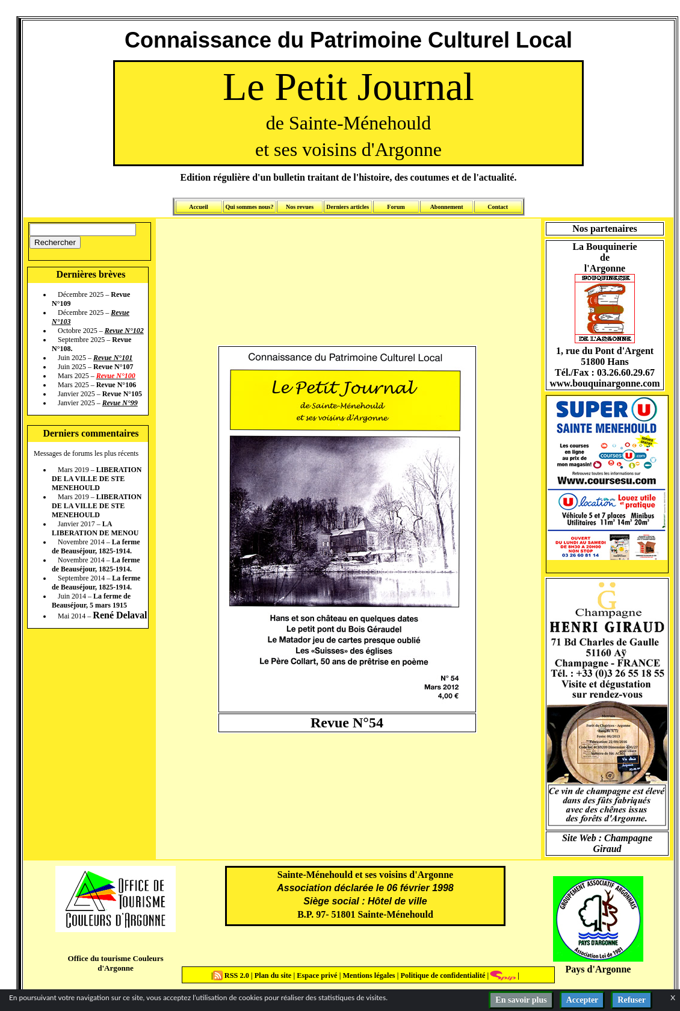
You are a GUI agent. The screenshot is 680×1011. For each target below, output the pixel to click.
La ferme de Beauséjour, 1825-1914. (96, 546)
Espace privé (316, 975)
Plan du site (274, 975)
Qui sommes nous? (249, 207)
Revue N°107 (113, 366)
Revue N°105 (122, 394)
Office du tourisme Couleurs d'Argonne (115, 963)
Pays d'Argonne (598, 969)
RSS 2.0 (232, 975)
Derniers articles (347, 207)
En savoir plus (520, 999)
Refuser (631, 999)
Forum (395, 207)
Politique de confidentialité (441, 975)
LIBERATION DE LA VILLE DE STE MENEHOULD (96, 478)
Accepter (582, 999)
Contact (497, 207)
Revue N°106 (116, 385)
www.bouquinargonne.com (604, 383)
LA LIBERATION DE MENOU (95, 528)
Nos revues (300, 207)
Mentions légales (368, 975)
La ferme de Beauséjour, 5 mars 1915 (91, 600)
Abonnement (446, 207)
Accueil (198, 207)
